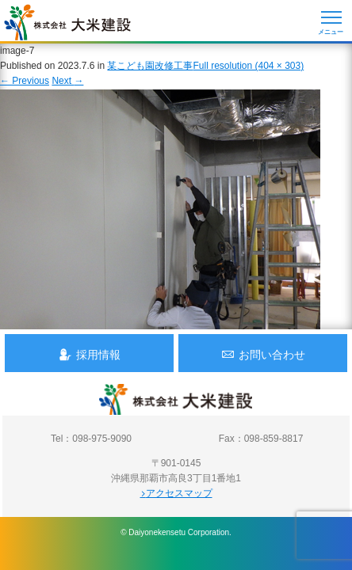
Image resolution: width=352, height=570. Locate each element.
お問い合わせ (263, 354)
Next (67, 80)
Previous (24, 80)
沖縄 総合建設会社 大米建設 (67, 22)
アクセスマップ (176, 493)
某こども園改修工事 (150, 65)
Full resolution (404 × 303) (248, 65)
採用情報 (90, 354)
